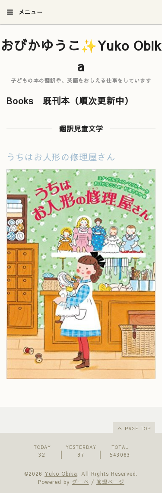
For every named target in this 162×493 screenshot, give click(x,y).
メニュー (24, 12)
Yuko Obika (60, 473)
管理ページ (110, 481)
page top (133, 428)
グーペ (80, 481)
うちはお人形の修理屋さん (60, 157)
